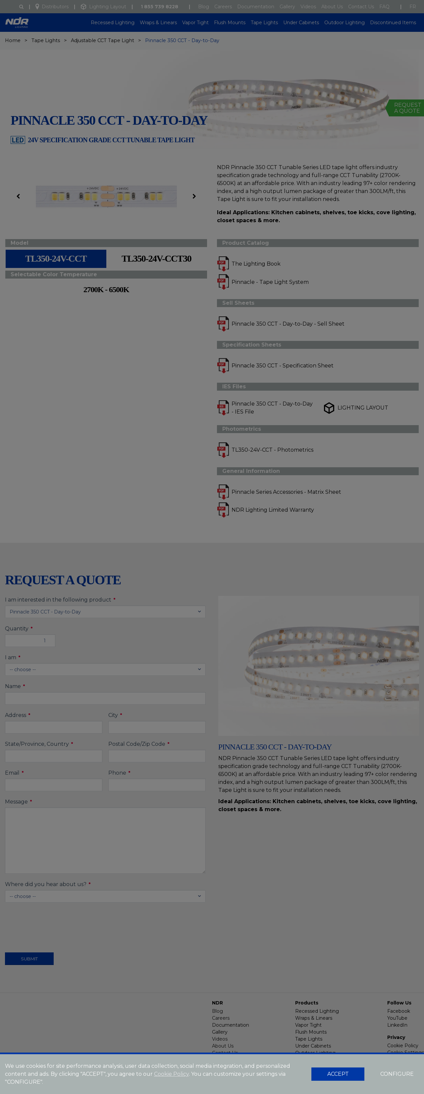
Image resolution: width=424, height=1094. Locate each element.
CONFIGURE (397, 1074)
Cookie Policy (171, 1074)
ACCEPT (338, 1074)
